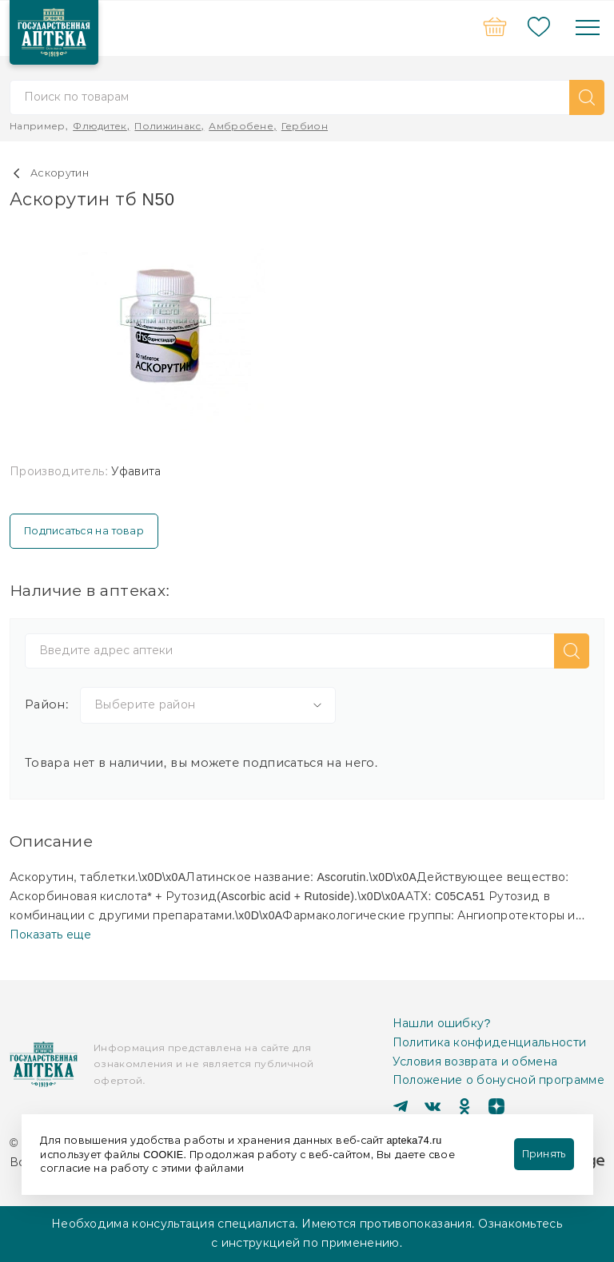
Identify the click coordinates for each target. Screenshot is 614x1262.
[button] (586, 97)
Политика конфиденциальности (490, 1042)
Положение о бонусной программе (498, 1080)
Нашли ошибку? (442, 1023)
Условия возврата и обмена (475, 1061)
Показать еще (50, 934)
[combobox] (208, 705)
